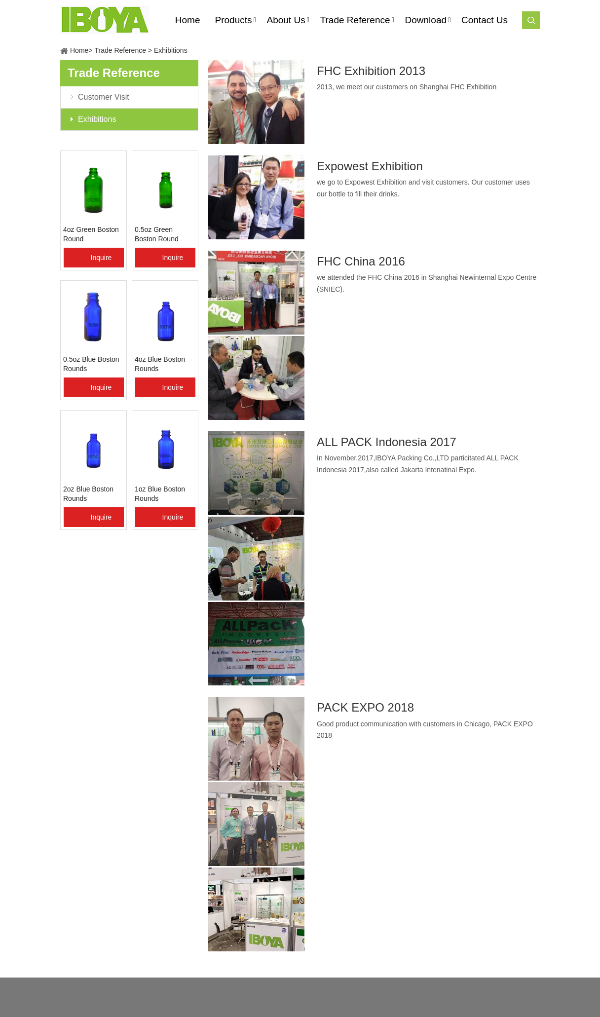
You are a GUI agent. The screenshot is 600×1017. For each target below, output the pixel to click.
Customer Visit (103, 97)
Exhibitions (171, 50)
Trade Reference (120, 50)
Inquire (101, 258)
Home (79, 50)
